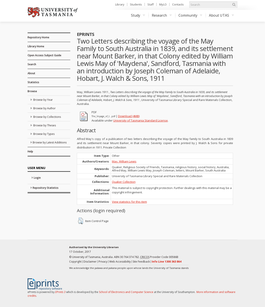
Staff (150, 4)
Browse (32, 91)
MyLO (163, 4)
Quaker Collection (124, 182)
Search (32, 64)
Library (119, 4)
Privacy (103, 261)
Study (138, 15)
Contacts (178, 4)
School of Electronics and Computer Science (126, 292)
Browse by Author (44, 108)
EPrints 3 (60, 292)
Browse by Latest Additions (50, 142)
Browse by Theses (44, 125)
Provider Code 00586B (159, 257)
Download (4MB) (129, 116)
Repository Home (38, 37)
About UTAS (221, 15)
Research (162, 15)
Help (30, 151)
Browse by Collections (47, 117)
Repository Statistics (45, 188)
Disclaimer (90, 261)
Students (136, 4)
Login (37, 178)
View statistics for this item (129, 202)
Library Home (36, 46)
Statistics (33, 82)
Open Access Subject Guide (44, 55)
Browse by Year (43, 100)
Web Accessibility (120, 261)
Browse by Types (44, 134)
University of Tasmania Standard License (140, 120)
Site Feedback (141, 261)
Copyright (75, 261)
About (31, 73)
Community (190, 15)
